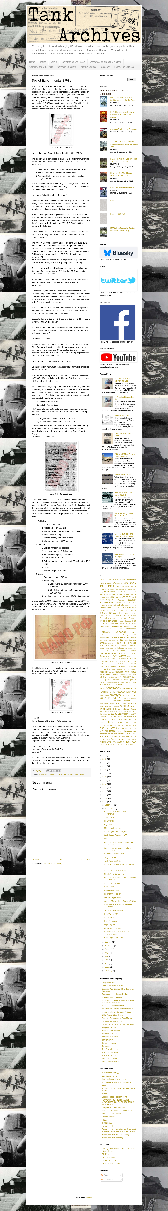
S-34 (128, 703)
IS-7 (101, 645)
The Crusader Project (110, 1052)
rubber (123, 703)
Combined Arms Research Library (116, 994)
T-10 (134, 717)
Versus (54, 62)
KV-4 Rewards (110, 887)
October (108, 942)
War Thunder (132, 739)
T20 (106, 731)
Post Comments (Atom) (52, 864)
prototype (62, 774)
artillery (41, 774)
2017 (104, 787)
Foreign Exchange (113, 631)
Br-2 (101, 613)
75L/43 (102, 597)
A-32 (108, 600)
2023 (104, 766)
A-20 (102, 600)
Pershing (126, 688)
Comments (107, 1180)
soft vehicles (123, 709)
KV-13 (110, 654)
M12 (131, 664)
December (109, 805)
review (133, 701)
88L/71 (129, 597)
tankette (120, 731)
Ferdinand (111, 629)
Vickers (124, 739)
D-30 (107, 624)
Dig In (106, 839)
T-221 (116, 719)
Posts (104, 1175)
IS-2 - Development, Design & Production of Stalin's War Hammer (122, 114)
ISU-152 (133, 645)
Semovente (108, 706)
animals (102, 605)
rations (133, 698)
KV (101, 654)
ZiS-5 (122, 744)
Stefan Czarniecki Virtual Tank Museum (118, 1024)
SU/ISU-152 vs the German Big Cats (122, 380)
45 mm (107, 591)
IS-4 (127, 643)
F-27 (122, 626)
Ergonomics (109, 824)
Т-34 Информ (107, 1123)
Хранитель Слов (109, 1126)
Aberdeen (121, 600)
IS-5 (130, 643)
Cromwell (132, 618)
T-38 (106, 726)
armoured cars (106, 608)
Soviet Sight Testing (112, 883)
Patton (102, 688)
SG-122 (123, 706)
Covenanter (123, 618)
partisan (133, 685)
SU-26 (105, 717)
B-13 (132, 608)
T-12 (106, 719)
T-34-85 (118, 722)
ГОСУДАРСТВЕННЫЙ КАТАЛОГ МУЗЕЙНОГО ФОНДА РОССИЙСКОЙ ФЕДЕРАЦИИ (118, 1102)
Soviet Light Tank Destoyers (115, 832)
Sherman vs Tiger (121, 415)
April (107, 963)
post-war (120, 692)
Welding (103, 742)
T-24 (120, 719)
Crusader (128, 621)
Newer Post (37, 859)
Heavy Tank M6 (129, 635)
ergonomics (114, 626)
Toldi (123, 736)
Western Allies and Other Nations (105, 62)
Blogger (89, 1197)
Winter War (111, 742)
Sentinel (116, 706)
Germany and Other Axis (41, 67)
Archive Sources (89, 67)
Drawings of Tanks (109, 1076)
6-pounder (110, 594)
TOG (120, 736)
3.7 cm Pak (120, 589)
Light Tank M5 (120, 661)
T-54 (130, 726)
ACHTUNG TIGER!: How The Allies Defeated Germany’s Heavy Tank (124, 144)
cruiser (121, 621)
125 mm (118, 580)
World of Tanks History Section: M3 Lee (120, 901)
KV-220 (128, 654)
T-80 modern (130, 728)
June (107, 956)
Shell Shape (109, 817)
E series (132, 624)
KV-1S (47, 774)
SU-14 (131, 714)
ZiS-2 (102, 744)
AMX (134, 602)
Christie (133, 616)
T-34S (130, 723)
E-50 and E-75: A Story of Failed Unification (124, 455)
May (107, 960)
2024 (104, 763)
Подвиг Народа (108, 1117)
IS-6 (134, 643)
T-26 (125, 719)
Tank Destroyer (108, 1040)
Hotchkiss (103, 640)
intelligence (122, 640)
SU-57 (111, 717)
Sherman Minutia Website (112, 1021)
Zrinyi (131, 744)
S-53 (132, 703)
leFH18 (123, 659)
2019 (104, 780)
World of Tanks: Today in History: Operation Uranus (117, 849)
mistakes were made (125, 672)
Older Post (85, 859)
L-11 (132, 656)
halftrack (119, 635)
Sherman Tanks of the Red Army (123, 129)
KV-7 (115, 656)
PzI (106, 698)
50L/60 (119, 592)
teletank (114, 734)
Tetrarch (121, 734)
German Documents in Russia (114, 1079)
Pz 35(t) (131, 695)
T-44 (118, 726)
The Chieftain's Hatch (110, 1049)
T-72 (119, 728)
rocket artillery (115, 703)
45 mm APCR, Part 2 (112, 928)
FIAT (120, 629)
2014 (104, 798)
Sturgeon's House (109, 1027)
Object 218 (127, 677)
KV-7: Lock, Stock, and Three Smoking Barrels (123, 535)
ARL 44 (133, 605)
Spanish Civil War (106, 711)
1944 (111, 586)
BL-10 (109, 610)
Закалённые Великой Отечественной (118, 1111)
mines (111, 672)
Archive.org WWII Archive (112, 986)
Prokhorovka (104, 695)
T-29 (101, 723)
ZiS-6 (126, 744)
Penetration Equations (123, 475)
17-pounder (117, 583)
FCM (101, 629)
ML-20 (102, 674)
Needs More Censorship (114, 874)
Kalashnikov (122, 648)
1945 (118, 586)
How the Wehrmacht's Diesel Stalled (123, 494)
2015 (104, 795)
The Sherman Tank (109, 1055)
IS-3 (123, 643)
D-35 (112, 624)
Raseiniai (127, 698)
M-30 (102, 664)
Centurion (103, 616)
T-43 (114, 726)
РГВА (104, 1120)
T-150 (111, 719)
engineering (104, 626)
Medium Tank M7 (123, 669)
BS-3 (106, 613)
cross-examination (109, 621)
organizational (111, 682)
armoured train (117, 608)
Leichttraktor (131, 659)
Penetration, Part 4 (111, 914)
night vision (109, 677)
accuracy (132, 600)
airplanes (127, 602)
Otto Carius (120, 682)
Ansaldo (109, 605)
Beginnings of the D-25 (113, 938)
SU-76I (123, 717)
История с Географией (111, 1114)
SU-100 (111, 714)
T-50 (126, 726)
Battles (43, 62)
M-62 (110, 664)
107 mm (103, 580)
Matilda (106, 669)
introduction (110, 643)
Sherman (131, 706)
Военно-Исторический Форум (114, 1097)
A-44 (113, 600)
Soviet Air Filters (110, 918)
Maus (114, 669)
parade (126, 685)
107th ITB (110, 580)
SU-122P (124, 714)
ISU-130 (124, 645)
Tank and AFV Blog (110, 1034)
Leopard (111, 661)
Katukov (107, 651)
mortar (133, 674)
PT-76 (125, 695)
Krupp (128, 651)
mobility (109, 674)
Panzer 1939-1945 (118, 214)
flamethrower (131, 629)
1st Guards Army (128, 586)
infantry (111, 640)
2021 (104, 773)
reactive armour (105, 701)
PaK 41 (103, 685)
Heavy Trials (109, 821)
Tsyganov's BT (110, 857)
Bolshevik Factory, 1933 (114, 854)
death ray (124, 624)
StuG (134, 711)
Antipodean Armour (110, 983)
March (107, 967)
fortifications (104, 635)
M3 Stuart (126, 667)
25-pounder (111, 589)
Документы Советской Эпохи (114, 1107)
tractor (129, 736)
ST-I (122, 711)
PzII (110, 698)
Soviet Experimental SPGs (115, 870)
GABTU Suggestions (112, 897)
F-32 (130, 626)
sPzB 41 (116, 711)
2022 (104, 770)
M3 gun (111, 667)
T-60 (102, 728)
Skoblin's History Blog (111, 1163)
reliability (117, 701)
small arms (105, 709)
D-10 (134, 621)
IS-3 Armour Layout (112, 890)
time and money (79, 774)
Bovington (132, 610)
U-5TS (108, 739)
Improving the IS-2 (111, 925)
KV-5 (106, 656)
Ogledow (107, 680)
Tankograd (106, 1046)
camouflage (118, 613)
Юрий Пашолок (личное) (112, 1138)
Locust (129, 661)
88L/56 (122, 597)
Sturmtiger (103, 714)
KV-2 (123, 654)
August (108, 949)
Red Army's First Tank (113, 894)
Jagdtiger (113, 648)
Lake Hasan (111, 659)
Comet (114, 618)
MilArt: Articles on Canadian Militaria (116, 1012)
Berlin (103, 610)
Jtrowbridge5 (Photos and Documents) (117, 1009)
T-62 (106, 728)
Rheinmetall (104, 703)
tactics (112, 731)
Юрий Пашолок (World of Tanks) (115, 1135)
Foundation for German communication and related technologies (118, 1001)
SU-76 (117, 716)
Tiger (128, 733)
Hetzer (133, 638)
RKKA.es (106, 1154)
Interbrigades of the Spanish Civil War (117, 1082)
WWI (134, 742)
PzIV (120, 698)
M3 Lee (118, 666)
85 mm (114, 597)
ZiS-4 (117, 744)
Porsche (112, 692)
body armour (124, 610)
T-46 (122, 726)
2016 (104, 791)
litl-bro (104, 1085)
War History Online (109, 1059)
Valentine (116, 739)
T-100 (102, 719)
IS (115, 643)
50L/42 (114, 592)
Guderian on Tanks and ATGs (116, 835)
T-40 (110, 726)
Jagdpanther (104, 648)
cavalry (133, 613)
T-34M (125, 723)
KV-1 (104, 653)
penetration (113, 688)
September (109, 946)
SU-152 (70, 774)
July (106, 953)
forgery (133, 632)
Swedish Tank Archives (111, 1031)
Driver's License (110, 921)
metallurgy (104, 672)
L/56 (104, 659)
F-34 (134, 626)
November (109, 808)
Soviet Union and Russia (73, 62)
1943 (103, 586)
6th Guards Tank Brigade (126, 594)
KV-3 (134, 654)
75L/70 (108, 597)
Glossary (105, 67)
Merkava (133, 669)
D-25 (102, 623)
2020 (104, 777)
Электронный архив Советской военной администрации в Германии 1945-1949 (119, 1130)
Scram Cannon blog (110, 1160)
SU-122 (118, 714)
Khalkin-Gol (114, 651)
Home (32, 62)
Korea (122, 651)
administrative (106, 602)
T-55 (134, 726)
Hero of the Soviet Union (117, 637)
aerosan (118, 602)
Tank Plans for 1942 (112, 861)
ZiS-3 (107, 744)
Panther (118, 685)
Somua (133, 709)
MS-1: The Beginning (112, 828)
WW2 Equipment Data (111, 1062)
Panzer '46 (114, 200)
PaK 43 (110, 685)
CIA (109, 618)
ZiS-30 (112, 744)
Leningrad (104, 661)
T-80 (123, 728)
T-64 (110, 728)
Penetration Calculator (124, 67)
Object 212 (54, 774)
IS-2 (119, 643)
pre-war (131, 691)
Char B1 (118, 616)
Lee (119, 659)
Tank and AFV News (110, 1037)
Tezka (104, 1094)
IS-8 (107, 645)
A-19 (134, 597)
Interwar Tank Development (113, 1006)
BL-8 (113, 610)
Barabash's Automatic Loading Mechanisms (116, 933)
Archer (127, 605)
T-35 (134, 723)
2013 (104, 802)
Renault (126, 701)
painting (127, 682)
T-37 (101, 726)
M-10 (134, 661)
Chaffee (111, 616)
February (108, 971)
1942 (133, 582)
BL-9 (117, 610)
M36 (132, 666)
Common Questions (66, 67)
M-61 (106, 664)
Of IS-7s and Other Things (112, 1015)
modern (116, 674)
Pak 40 (133, 682)
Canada (127, 613)
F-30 (126, 626)
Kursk (133, 650)
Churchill (103, 618)
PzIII (115, 698)
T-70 (114, 728)
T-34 (110, 722)
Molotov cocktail (125, 674)
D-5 (116, 624)
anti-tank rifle (118, 605)
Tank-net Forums (109, 1043)
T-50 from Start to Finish (114, 910)
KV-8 (119, 656)
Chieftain (126, 616)
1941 (125, 583)
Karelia (130, 648)
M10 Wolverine (123, 664)
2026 (104, 755)
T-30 (105, 723)
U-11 (104, 739)
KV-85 (123, 656)
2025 (104, 759)
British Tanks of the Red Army (122, 188)
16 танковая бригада (111, 1073)
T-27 (130, 719)
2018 (104, 784)
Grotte (112, 635)
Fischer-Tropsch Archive (112, 997)
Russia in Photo (108, 1157)
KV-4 (102, 656)
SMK (114, 709)
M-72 (115, 664)
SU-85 (129, 717)
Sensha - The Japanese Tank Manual (117, 1018)
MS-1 (102, 677)
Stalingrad (128, 711)
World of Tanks (124, 742)
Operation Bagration (120, 680)
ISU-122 (114, 645)
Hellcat (102, 638)
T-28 (134, 719)
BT (110, 613)
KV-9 (128, 656)
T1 (103, 731)
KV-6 (110, 656)
